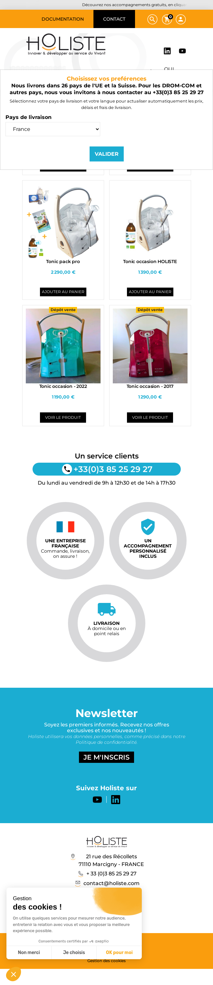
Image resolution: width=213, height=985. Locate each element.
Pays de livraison (28, 117)
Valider (107, 154)
